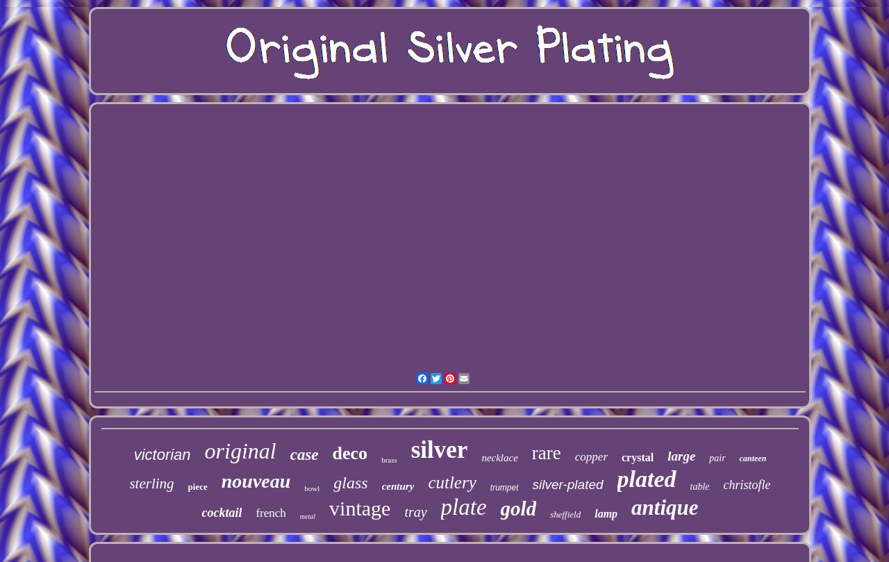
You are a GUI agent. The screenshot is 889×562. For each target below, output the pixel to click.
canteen (753, 458)
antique (664, 507)
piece (198, 486)
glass (350, 483)
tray (415, 512)
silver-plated (567, 484)
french (270, 513)
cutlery (452, 482)
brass (389, 460)
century (398, 486)
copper (591, 456)
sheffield (565, 514)
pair (717, 458)
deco (350, 453)
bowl (311, 488)
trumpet (504, 488)
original (240, 450)
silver (439, 449)
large (681, 456)
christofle (747, 485)
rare (546, 453)
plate (464, 507)
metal (307, 516)
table (700, 486)
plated (646, 479)
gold (519, 508)
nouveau (256, 481)
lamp (606, 514)
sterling (151, 483)
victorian (162, 454)
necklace (499, 457)
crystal (638, 457)
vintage (359, 508)
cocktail (221, 513)
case (304, 454)
